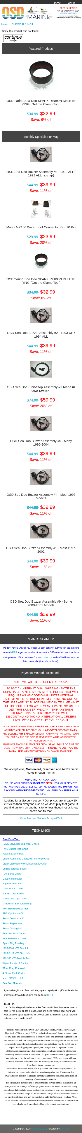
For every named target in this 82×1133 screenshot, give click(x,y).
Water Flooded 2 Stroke (15, 963)
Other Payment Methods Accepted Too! (41, 818)
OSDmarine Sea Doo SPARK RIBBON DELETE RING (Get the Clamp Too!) (41, 102)
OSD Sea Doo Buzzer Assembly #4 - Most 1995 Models (41, 496)
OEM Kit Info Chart (13, 888)
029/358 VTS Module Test (16, 958)
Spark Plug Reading (13, 943)
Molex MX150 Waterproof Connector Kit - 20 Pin (41, 227)
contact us (47, 657)
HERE (13, 652)
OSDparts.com (38, 1129)
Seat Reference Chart (14, 938)
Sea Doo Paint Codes (14, 933)
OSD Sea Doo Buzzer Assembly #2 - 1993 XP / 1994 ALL (41, 334)
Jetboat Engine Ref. (13, 853)
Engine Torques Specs (15, 868)
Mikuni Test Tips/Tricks (15, 898)
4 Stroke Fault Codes (14, 973)
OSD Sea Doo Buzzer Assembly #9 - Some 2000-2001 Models (41, 603)
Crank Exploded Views (15, 863)
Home (57, 3)
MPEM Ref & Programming (17, 903)
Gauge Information (13, 878)
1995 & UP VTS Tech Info (16, 953)
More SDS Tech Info (13, 978)
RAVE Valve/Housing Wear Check (21, 843)
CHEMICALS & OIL (22, 24)
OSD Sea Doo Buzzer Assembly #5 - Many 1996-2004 (41, 442)
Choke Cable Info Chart (15, 858)
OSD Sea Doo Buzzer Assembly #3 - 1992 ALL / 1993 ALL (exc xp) (41, 173)
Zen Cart (64, 1129)
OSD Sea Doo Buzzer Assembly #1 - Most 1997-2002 (41, 549)
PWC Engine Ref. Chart (15, 849)
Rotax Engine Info (12, 923)
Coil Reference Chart (39, 858)
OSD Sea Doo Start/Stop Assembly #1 (41, 388)
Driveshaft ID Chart (37, 863)
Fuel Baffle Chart (12, 873)
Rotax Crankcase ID (13, 918)
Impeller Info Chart (12, 883)
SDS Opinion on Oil (13, 913)
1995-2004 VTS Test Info (16, 948)
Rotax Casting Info (13, 928)
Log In (70, 3)
